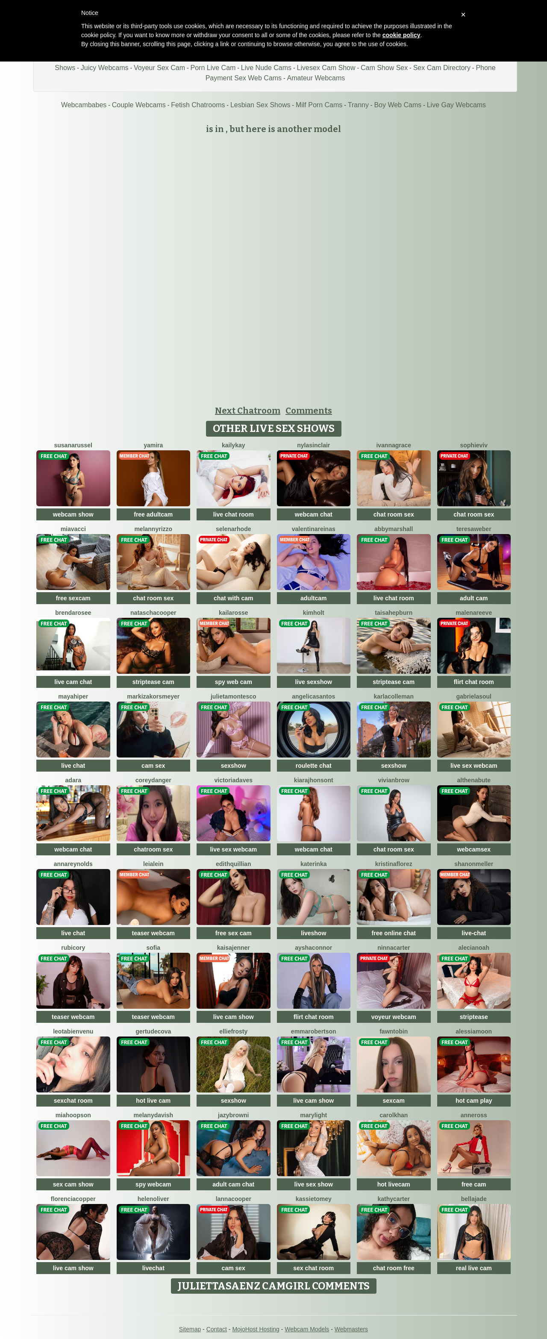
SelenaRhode (233, 529)
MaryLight (313, 1115)
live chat (73, 765)
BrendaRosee (73, 612)
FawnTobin (393, 1031)
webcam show (73, 514)
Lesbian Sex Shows (260, 105)
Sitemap (190, 1329)
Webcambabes (83, 105)
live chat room (233, 514)
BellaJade (474, 1198)
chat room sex (393, 514)
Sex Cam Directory (442, 67)
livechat (153, 1268)
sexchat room (73, 1100)
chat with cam (233, 598)
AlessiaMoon (474, 1031)
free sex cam (233, 933)
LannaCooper (233, 1198)
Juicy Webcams (105, 67)
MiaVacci (73, 529)
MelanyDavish (153, 1115)
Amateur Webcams (316, 78)
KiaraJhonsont (313, 780)
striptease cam (153, 681)
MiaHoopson (73, 1115)
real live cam (474, 1268)
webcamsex (474, 849)
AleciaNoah (474, 947)
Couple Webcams (139, 105)
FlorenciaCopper (73, 1198)
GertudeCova (153, 1031)
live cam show (233, 1016)
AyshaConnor (313, 947)
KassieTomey (314, 1198)
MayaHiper (73, 696)
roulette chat (314, 765)
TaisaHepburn (393, 612)
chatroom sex (153, 849)
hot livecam (393, 1184)
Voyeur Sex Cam (159, 67)
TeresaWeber (473, 529)
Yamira (153, 445)
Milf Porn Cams (319, 105)
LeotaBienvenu (73, 1031)
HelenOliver (153, 1198)
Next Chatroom (247, 410)
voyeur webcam (393, 1016)
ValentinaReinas (313, 529)
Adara (73, 780)
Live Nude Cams (266, 67)
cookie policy (401, 35)
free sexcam (73, 598)
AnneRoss (474, 1115)
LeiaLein (153, 863)
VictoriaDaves (234, 780)
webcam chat (313, 514)
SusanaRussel (73, 445)
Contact (216, 1329)
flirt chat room (474, 681)
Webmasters (351, 1329)
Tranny (358, 105)
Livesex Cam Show (326, 67)
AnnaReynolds (73, 863)
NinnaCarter (393, 947)
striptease (474, 1016)
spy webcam (153, 1184)
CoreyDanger (153, 780)
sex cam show (73, 1184)
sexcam (394, 1100)
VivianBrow (393, 780)
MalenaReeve (474, 612)
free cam (474, 1184)
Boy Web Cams (397, 105)
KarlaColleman (394, 696)
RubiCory (73, 947)
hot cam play (474, 1100)
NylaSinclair (313, 445)
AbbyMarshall (393, 529)
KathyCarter (394, 1198)
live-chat (474, 933)
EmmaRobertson (313, 1031)
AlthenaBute (474, 780)
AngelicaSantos (313, 696)
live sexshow (313, 681)
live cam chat (73, 681)
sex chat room (313, 1268)
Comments (308, 410)
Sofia (153, 947)
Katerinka (313, 863)
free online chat (394, 933)
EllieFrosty (233, 1031)
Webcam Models (307, 1329)
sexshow (233, 765)
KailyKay (233, 445)
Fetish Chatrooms (198, 105)
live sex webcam (473, 765)
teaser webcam (153, 933)
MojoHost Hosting (255, 1329)
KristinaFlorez (393, 863)
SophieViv (474, 445)
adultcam (313, 598)
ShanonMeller (473, 863)
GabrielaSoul (473, 696)
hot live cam (153, 1100)
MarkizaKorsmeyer (153, 696)
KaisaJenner (233, 947)
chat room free (394, 1268)
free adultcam (153, 514)
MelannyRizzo (153, 529)
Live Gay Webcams (456, 105)
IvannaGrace (393, 445)
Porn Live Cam (213, 67)
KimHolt (313, 612)
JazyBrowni (233, 1115)
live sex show (313, 1184)
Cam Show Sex (384, 67)
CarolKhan (393, 1115)
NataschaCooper (153, 612)
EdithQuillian (233, 863)
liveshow (313, 933)
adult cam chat (233, 1184)
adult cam (474, 598)
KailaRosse (233, 612)
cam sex (153, 765)
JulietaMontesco (233, 696)
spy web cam (233, 681)
